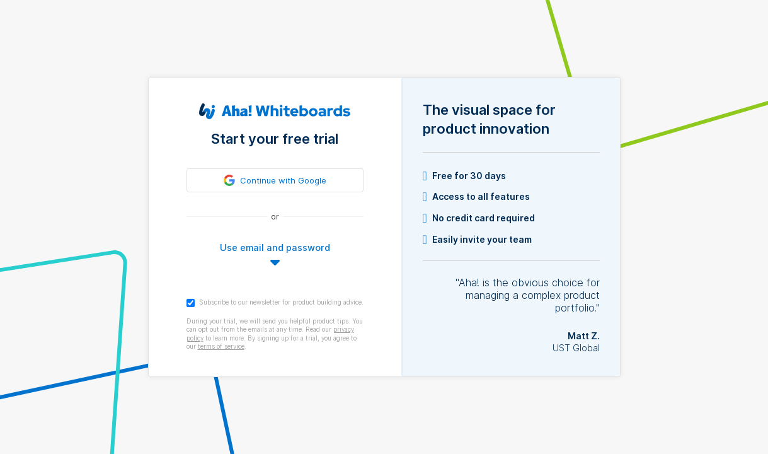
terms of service (221, 346)
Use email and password (275, 247)
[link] (275, 180)
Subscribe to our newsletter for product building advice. (275, 302)
